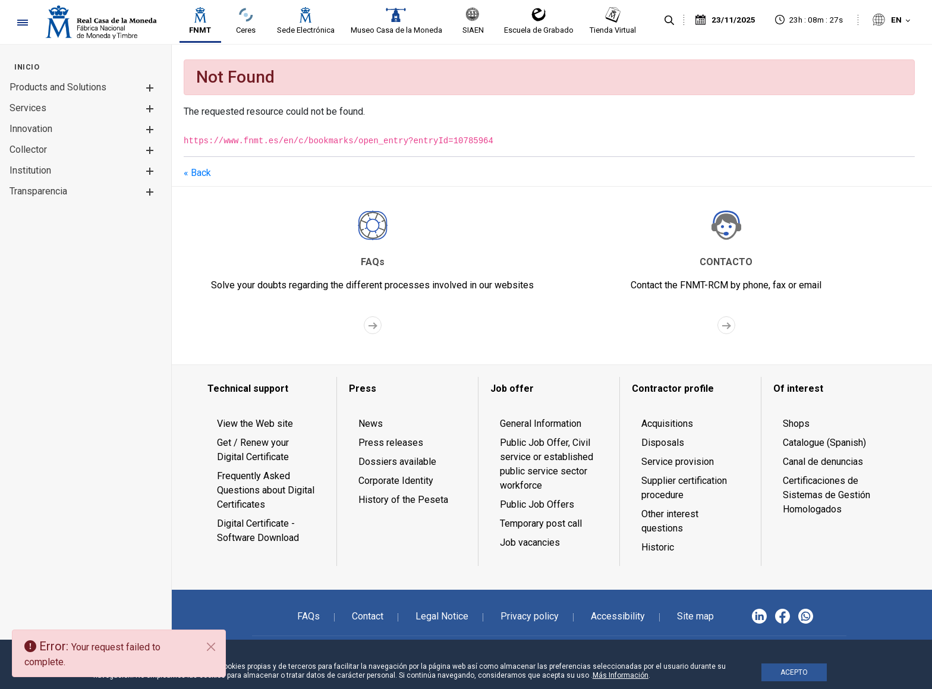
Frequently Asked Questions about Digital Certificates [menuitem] (265, 490)
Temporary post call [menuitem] (541, 523)
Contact (367, 616)
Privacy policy (529, 616)
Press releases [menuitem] (390, 442)
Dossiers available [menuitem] (397, 461)
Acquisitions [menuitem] (667, 423)
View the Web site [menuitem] (255, 423)
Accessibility (618, 616)
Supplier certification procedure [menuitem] (684, 488)
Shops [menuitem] (796, 423)
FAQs (308, 616)
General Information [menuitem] (540, 423)
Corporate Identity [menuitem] (395, 480)
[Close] (211, 646)
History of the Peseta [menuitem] (403, 499)
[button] (149, 87)
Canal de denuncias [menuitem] (823, 461)
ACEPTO (794, 672)
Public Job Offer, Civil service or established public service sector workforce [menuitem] (546, 464)
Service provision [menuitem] (677, 461)
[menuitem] (27, 67)
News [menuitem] (370, 423)
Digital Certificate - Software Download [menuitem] (258, 530)
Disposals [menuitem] (662, 442)
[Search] (669, 20)
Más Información (620, 675)
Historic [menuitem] (657, 547)
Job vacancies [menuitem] (530, 542)
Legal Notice (441, 616)
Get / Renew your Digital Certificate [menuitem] (253, 450)
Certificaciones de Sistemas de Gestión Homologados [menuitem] (826, 495)
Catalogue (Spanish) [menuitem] (824, 442)
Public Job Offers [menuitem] (537, 504)
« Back (197, 172)
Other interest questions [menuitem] (669, 521)
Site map (695, 616)
